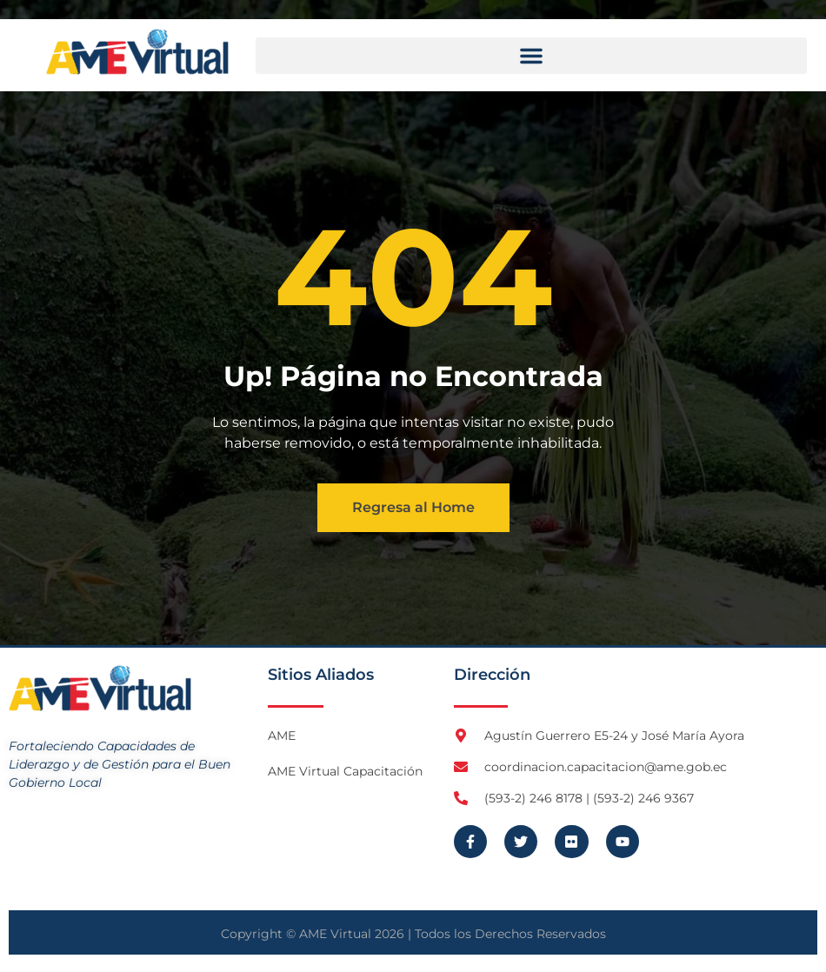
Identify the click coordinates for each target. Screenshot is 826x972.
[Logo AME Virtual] (137, 52)
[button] (531, 55)
